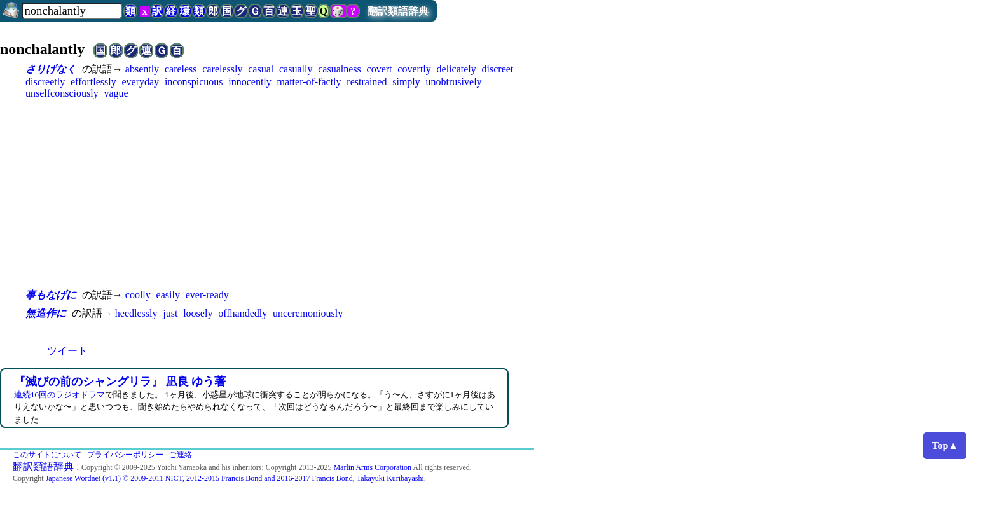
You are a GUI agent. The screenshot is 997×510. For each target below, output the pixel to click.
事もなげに (50, 294)
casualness (339, 69)
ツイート (67, 350)
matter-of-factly (309, 81)
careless (181, 69)
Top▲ (945, 445)
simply (406, 81)
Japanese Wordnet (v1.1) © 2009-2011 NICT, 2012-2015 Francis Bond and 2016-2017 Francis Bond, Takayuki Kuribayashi (235, 478)
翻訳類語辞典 (398, 11)
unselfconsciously (62, 93)
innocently (250, 81)
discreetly (45, 81)
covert (379, 69)
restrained (367, 81)
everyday (140, 81)
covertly (413, 69)
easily (168, 294)
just (170, 313)
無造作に (45, 313)
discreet (498, 69)
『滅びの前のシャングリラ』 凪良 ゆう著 (120, 381)
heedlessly (136, 313)
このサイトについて (47, 454)
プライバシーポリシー (125, 454)
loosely (197, 313)
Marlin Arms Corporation (372, 467)
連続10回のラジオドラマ (59, 394)
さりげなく (50, 69)
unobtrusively (454, 81)
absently (142, 69)
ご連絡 (180, 454)
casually (295, 69)
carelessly (222, 69)
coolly (138, 294)
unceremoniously (308, 313)
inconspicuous (194, 81)
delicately (456, 69)
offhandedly (242, 313)
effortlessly (93, 81)
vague (116, 93)
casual (260, 69)
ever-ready (207, 294)
